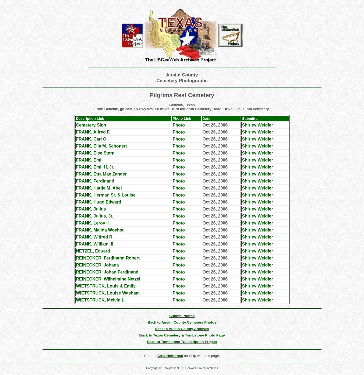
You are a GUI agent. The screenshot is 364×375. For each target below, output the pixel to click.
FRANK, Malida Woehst (100, 230)
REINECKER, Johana (97, 265)
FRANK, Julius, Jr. (95, 216)
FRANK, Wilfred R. (95, 237)
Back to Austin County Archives (182, 329)
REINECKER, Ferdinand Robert (108, 258)
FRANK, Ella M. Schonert (101, 146)
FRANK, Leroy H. (93, 223)
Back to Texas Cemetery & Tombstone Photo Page (182, 335)
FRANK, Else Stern (95, 153)
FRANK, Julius (91, 209)
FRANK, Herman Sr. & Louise (106, 195)
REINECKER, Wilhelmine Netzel (108, 279)
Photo (179, 125)
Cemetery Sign (91, 125)
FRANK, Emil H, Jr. (95, 167)
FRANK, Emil (89, 160)
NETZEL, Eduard (93, 251)
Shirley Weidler (257, 125)
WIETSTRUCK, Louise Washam (108, 293)
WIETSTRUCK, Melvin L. (101, 300)
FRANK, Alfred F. (93, 132)
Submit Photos (182, 316)
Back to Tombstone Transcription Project (182, 342)
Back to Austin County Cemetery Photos (182, 322)
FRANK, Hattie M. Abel (99, 188)
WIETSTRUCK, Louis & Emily (106, 286)
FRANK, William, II (95, 244)
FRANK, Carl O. (92, 139)
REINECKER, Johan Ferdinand (107, 272)
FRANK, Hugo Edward (98, 202)
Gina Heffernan (170, 356)
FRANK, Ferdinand (95, 181)
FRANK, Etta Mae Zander (101, 174)
